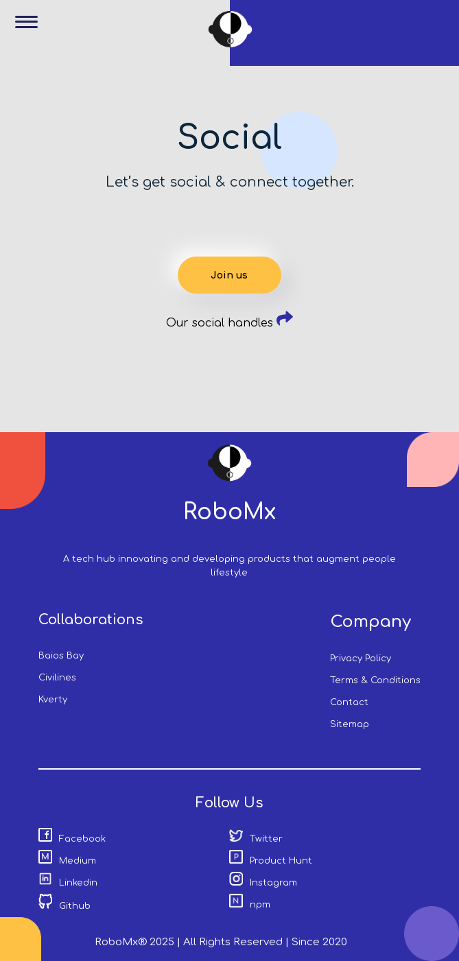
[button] (31, 31)
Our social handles (229, 323)
